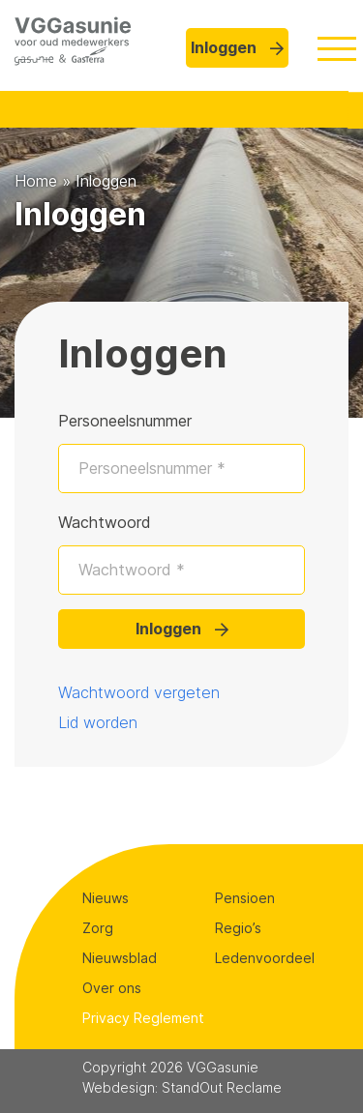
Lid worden (97, 722)
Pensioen (245, 898)
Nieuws (105, 898)
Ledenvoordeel (265, 958)
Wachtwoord (104, 522)
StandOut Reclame (222, 1087)
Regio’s (238, 928)
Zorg (97, 928)
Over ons (111, 988)
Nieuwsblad (119, 958)
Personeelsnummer (125, 420)
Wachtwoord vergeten (139, 692)
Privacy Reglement (143, 1018)
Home (36, 180)
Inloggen (237, 47)
